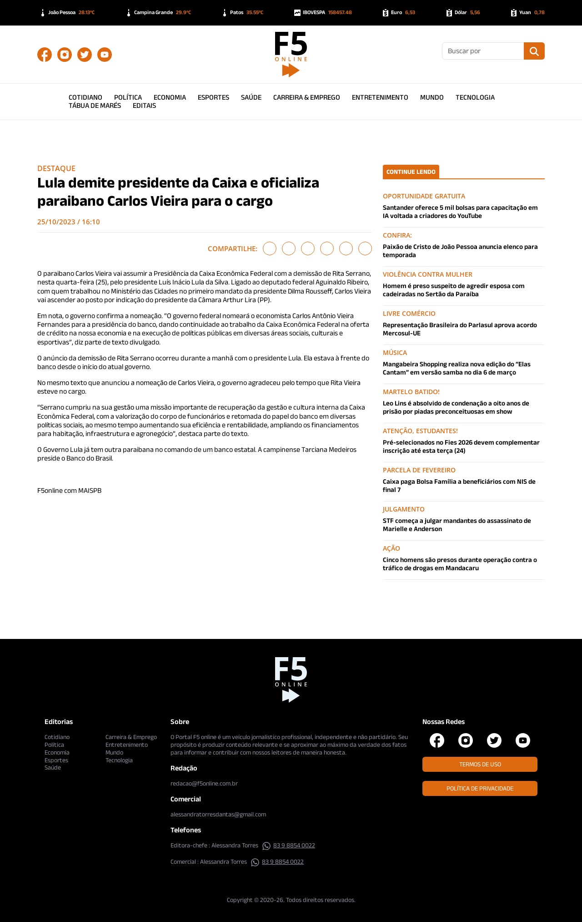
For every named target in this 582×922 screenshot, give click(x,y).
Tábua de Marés (95, 105)
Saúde (251, 97)
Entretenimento (380, 97)
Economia (170, 97)
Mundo (432, 97)
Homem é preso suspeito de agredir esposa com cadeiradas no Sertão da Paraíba (454, 290)
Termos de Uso (480, 764)
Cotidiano (85, 97)
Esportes (213, 97)
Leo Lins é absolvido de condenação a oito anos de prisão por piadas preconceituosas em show (456, 407)
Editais (144, 105)
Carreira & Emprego (306, 97)
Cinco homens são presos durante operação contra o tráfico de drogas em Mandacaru (460, 564)
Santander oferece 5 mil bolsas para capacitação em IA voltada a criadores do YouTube (460, 211)
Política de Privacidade (480, 788)
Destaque (56, 168)
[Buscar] (483, 51)
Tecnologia (475, 97)
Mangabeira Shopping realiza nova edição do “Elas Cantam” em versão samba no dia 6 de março (457, 368)
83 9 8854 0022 (288, 845)
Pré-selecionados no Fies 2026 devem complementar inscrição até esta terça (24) (461, 446)
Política (128, 97)
